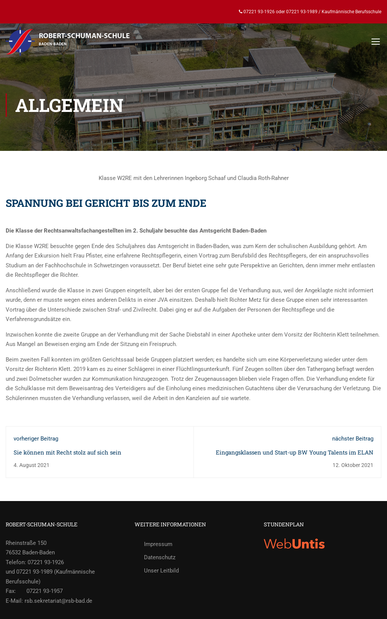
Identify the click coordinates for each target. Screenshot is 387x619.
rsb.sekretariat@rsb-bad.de (58, 600)
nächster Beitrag (352, 438)
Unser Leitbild (161, 570)
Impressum (158, 544)
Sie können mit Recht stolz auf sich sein (67, 452)
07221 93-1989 (301, 11)
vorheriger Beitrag (36, 438)
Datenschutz (159, 557)
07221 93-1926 (258, 11)
